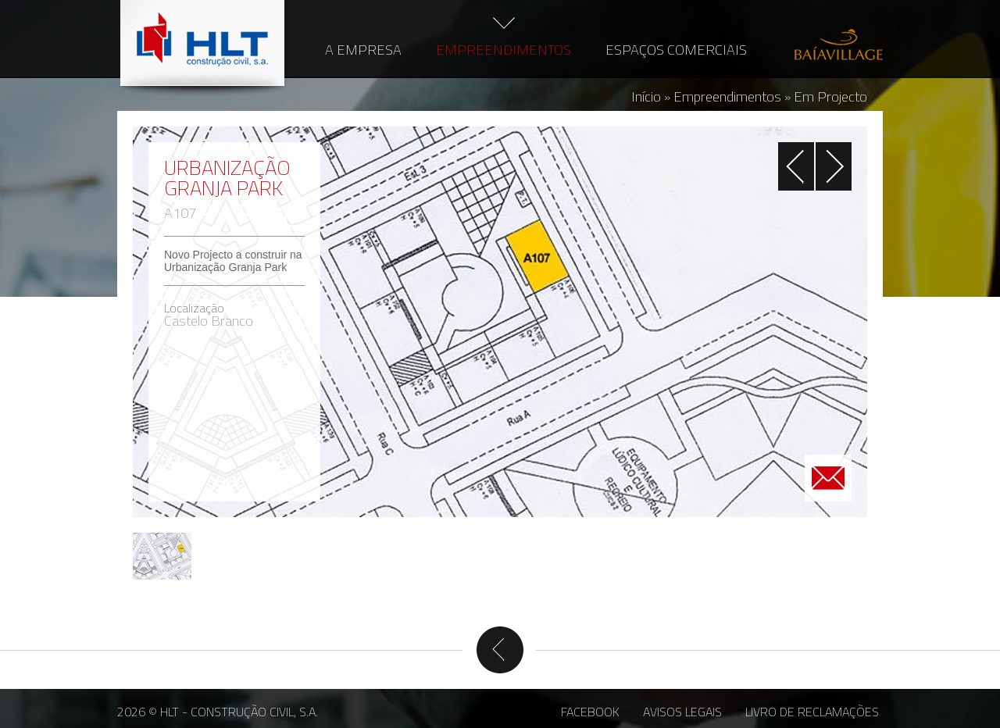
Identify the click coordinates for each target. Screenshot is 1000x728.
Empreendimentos (503, 49)
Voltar (500, 649)
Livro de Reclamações (812, 711)
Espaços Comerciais (676, 49)
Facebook (590, 711)
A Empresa (363, 49)
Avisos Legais (682, 711)
